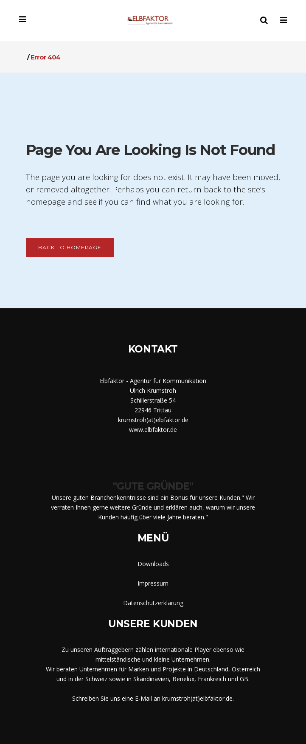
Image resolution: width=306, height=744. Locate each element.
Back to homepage (69, 247)
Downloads (153, 564)
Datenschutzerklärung (153, 603)
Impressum (153, 583)
